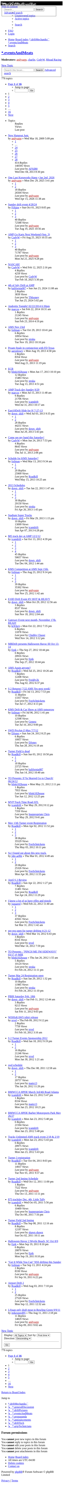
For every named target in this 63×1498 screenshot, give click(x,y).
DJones (15, 733)
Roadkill (33, 476)
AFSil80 (32, 168)
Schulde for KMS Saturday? (23, 458)
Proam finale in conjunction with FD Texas (31, 347)
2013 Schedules (16, 485)
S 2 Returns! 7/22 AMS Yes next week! (29, 688)
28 (16, 159)
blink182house (19, 371)
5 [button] (8, 105)
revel (31, 942)
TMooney (34, 297)
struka (32, 339)
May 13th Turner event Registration (27, 823)
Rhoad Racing (53, 59)
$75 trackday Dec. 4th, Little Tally (26, 1199)
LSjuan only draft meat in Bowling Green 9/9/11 (34, 1309)
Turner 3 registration (19, 1157)
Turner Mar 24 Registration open (26, 975)
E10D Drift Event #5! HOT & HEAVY (29, 599)
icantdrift (33, 401)
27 (16, 156)
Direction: (17, 1338)
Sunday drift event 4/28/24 (22, 204)
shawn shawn (36, 1232)
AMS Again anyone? (19, 667)
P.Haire (15, 207)
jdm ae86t (16, 856)
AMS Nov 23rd (16, 327)
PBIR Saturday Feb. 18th (21, 996)
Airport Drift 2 (16, 1282)
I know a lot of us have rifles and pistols (29, 900)
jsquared (15, 903)
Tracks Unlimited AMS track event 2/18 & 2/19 (33, 1136)
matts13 (33, 1083)
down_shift (17, 413)
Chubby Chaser (37, 635)
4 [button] (8, 102)
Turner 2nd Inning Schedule (23, 1178)
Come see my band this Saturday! (26, 437)
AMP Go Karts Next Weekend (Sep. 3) (29, 234)
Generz (32, 721)
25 (16, 150)
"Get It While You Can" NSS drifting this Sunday (34, 1262)
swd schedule (15, 1065)
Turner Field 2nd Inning (21, 1220)
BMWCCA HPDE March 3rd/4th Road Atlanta (33, 1092)
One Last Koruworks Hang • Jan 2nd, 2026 (31, 177)
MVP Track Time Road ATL (23, 802)
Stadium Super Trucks (20, 515)
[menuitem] (22, 18)
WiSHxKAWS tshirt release (23, 1017)
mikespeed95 (18, 1312)
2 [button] (8, 96)
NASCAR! (14, 264)
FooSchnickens (37, 700)
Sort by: (39, 1335)
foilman (15, 330)
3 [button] (8, 99)
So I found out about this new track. (27, 853)
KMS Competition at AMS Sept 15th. (28, 569)
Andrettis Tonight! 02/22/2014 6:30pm (29, 306)
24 (16, 147)
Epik (13, 649)
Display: (15, 1335)
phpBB (18, 1471)
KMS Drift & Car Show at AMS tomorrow (31, 709)
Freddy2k (34, 679)
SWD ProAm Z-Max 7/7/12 (23, 730)
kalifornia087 (18, 288)
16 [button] (9, 111)
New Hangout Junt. (18, 135)
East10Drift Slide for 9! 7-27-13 (25, 410)
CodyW (41, 59)
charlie (31, 59)
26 (16, 153)
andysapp (21, 59)
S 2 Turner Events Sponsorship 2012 (27, 1038)
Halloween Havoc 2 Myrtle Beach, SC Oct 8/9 (33, 1241)
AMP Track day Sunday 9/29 (23, 389)
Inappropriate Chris (39, 814)
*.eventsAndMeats (17, 53)
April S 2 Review (17, 879)
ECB (10, 368)
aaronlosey (17, 350)
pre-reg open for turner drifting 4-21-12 (29, 930)
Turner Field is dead (19, 751)
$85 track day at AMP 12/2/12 (24, 536)
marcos (15, 309)
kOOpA (15, 626)
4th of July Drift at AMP (21, 285)
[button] (15, 84)
